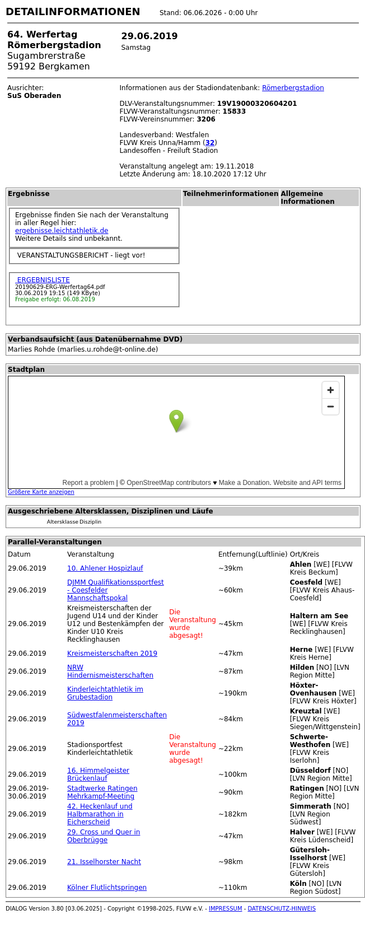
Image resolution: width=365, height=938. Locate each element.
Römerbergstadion (293, 88)
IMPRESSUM (225, 909)
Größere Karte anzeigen (41, 492)
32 (210, 143)
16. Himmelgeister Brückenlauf (98, 774)
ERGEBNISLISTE (42, 280)
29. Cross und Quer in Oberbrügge (103, 836)
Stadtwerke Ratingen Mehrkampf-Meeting (102, 792)
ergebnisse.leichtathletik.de (62, 231)
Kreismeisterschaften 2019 (112, 653)
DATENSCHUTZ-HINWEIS (282, 909)
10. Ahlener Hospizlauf (105, 568)
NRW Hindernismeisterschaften (110, 671)
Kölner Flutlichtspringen (107, 888)
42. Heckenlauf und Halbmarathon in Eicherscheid (100, 814)
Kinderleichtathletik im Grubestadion (105, 693)
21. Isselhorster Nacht (104, 862)
